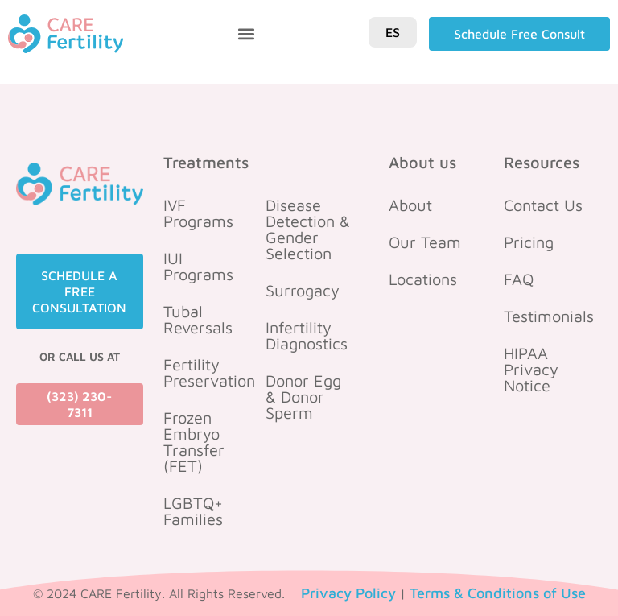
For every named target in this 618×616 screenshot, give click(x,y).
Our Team (425, 242)
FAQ (519, 279)
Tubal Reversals (198, 319)
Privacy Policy (348, 593)
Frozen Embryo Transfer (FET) (194, 441)
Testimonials (549, 316)
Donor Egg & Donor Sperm (303, 396)
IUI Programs (198, 266)
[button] (246, 34)
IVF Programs (198, 213)
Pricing (529, 242)
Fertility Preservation (208, 372)
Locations (423, 279)
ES (392, 32)
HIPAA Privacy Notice (531, 369)
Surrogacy (303, 290)
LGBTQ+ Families (193, 511)
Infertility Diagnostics (307, 335)
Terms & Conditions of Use (498, 593)
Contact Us (543, 205)
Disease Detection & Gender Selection (308, 229)
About (410, 205)
